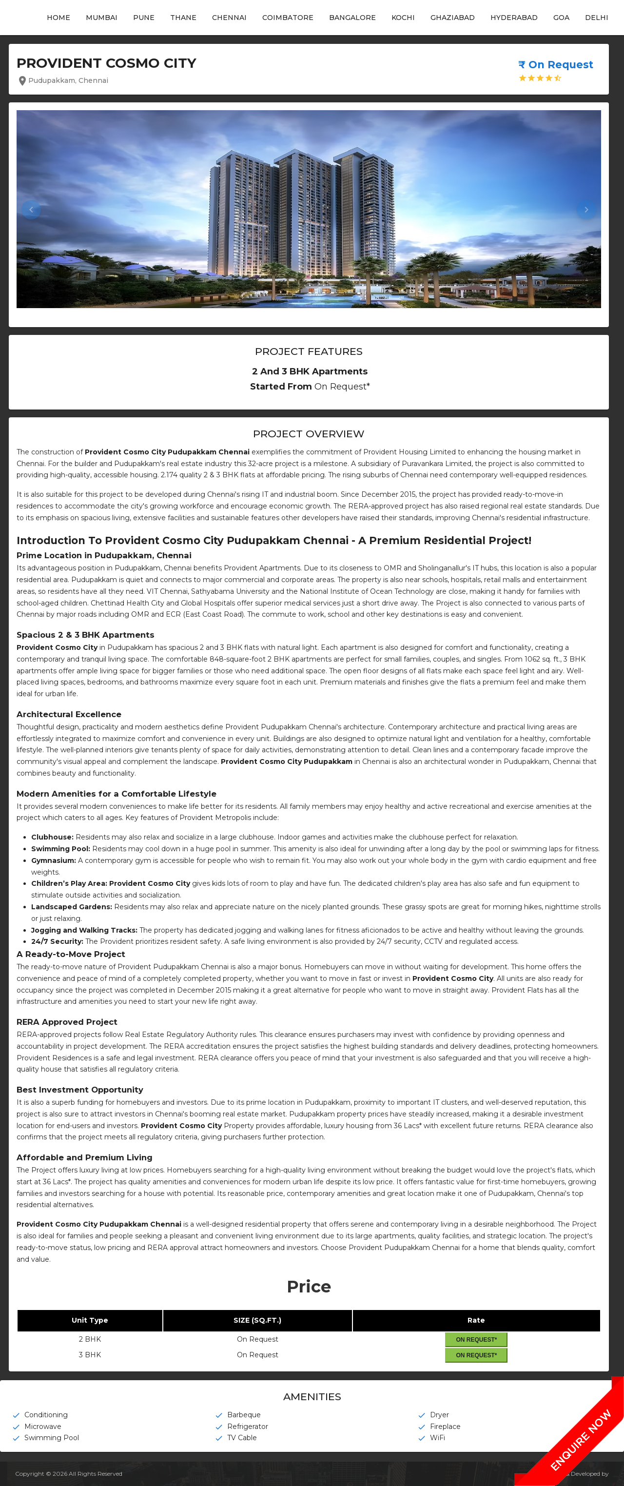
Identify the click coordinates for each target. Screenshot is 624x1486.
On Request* (476, 1339)
